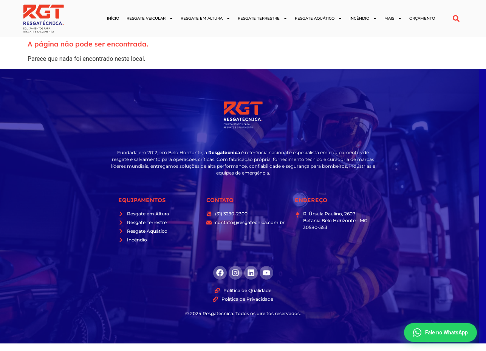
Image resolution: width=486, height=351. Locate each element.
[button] (456, 18)
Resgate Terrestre (262, 18)
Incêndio (363, 18)
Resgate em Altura (205, 18)
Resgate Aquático (318, 18)
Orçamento (422, 18)
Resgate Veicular (150, 18)
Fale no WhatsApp (440, 332)
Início (113, 18)
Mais (393, 18)
